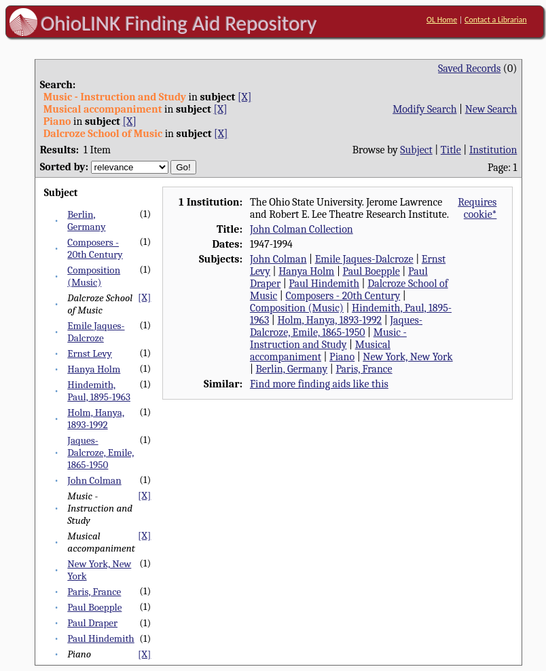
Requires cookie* (477, 208)
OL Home (441, 19)
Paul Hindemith (100, 638)
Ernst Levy (89, 353)
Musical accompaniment (320, 351)
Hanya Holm (93, 369)
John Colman (94, 480)
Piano (341, 357)
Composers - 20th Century (94, 248)
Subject (416, 150)
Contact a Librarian (496, 19)
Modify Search (424, 109)
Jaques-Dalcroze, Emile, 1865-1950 (100, 452)
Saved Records (469, 68)
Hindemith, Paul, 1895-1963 (98, 391)
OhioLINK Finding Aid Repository (179, 23)
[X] (244, 97)
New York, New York (407, 357)
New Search (491, 109)
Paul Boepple (94, 607)
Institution (493, 150)
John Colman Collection (301, 229)
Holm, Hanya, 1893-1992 (95, 418)
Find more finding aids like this (319, 384)
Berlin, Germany (86, 220)
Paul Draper (92, 623)
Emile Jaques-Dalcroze (95, 332)
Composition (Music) (93, 276)
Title (451, 150)
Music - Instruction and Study (328, 338)
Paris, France (94, 592)
